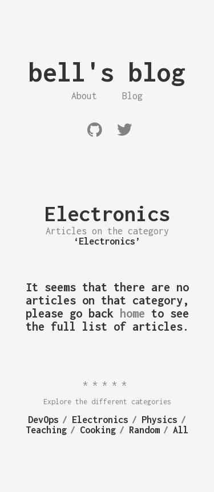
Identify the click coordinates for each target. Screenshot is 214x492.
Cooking (98, 430)
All (180, 430)
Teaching (46, 430)
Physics (159, 419)
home (132, 313)
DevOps (43, 419)
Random (144, 430)
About (84, 96)
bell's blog (107, 72)
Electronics (100, 419)
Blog (132, 96)
